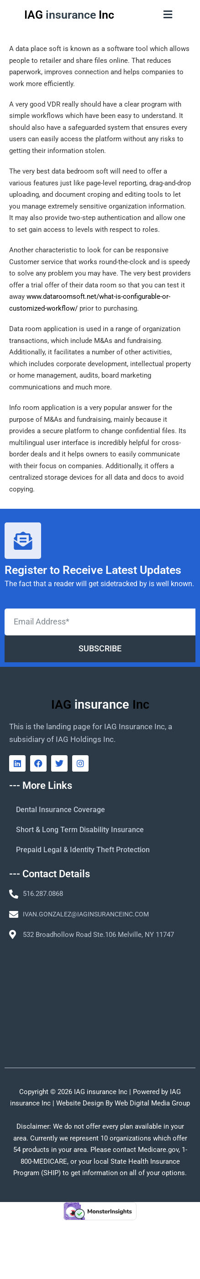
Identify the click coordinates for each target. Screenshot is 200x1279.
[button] (168, 14)
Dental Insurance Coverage (60, 809)
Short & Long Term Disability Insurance (80, 829)
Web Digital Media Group (152, 1103)
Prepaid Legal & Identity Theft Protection (83, 849)
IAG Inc (69, 14)
